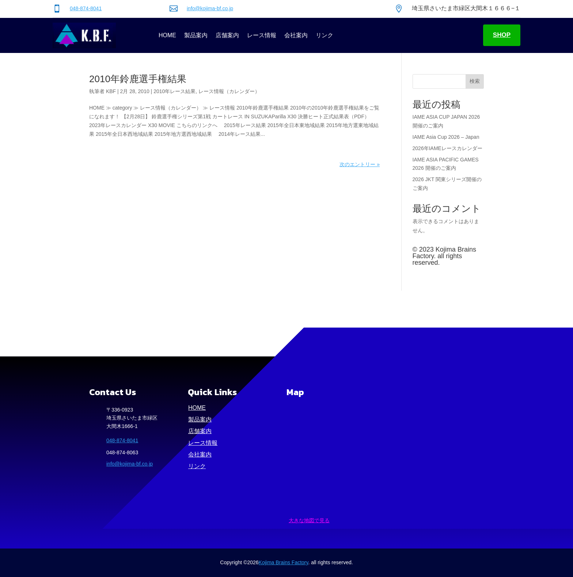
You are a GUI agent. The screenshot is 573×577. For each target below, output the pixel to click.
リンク (324, 35)
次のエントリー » (359, 164)
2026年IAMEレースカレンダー (447, 148)
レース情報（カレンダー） (229, 91)
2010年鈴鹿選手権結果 (137, 78)
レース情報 (261, 35)
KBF (111, 91)
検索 (475, 81)
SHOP (502, 34)
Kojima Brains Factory (283, 562)
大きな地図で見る (309, 520)
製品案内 (196, 35)
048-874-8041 (86, 8)
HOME (167, 35)
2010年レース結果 (174, 91)
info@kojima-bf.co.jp (210, 8)
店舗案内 (227, 35)
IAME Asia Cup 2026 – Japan (446, 137)
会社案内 (296, 35)
